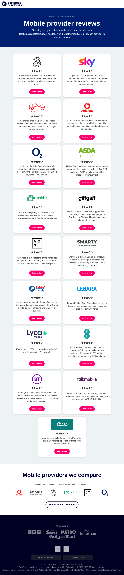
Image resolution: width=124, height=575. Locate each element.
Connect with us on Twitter (57, 549)
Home (51, 16)
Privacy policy (78, 557)
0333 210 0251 (76, 564)
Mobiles (60, 16)
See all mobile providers (62, 504)
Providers (71, 16)
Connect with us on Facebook (66, 549)
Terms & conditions (46, 557)
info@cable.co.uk (54, 564)
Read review (37, 92)
